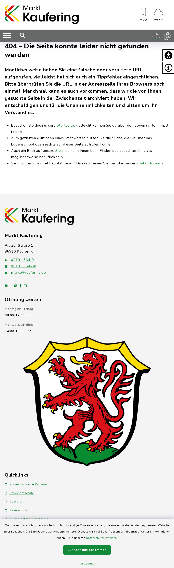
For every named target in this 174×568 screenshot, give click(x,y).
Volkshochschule (19, 493)
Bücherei (13, 502)
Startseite (65, 125)
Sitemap (62, 150)
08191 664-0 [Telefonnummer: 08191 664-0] (19, 259)
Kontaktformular (151, 163)
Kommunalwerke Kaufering (27, 484)
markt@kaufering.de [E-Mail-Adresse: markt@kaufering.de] (25, 272)
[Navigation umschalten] (7, 35)
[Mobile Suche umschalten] (22, 36)
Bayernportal (17, 510)
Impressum (87, 563)
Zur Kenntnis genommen (87, 550)
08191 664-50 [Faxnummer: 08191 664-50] (20, 266)
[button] (168, 55)
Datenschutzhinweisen (101, 538)
